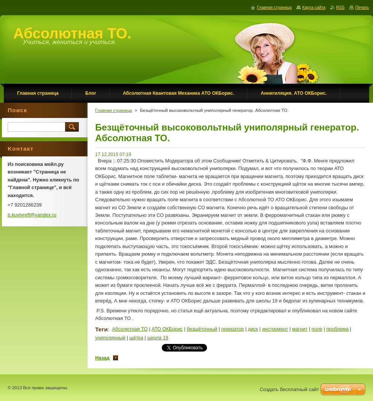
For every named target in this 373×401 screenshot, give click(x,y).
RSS (340, 7)
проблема (337, 329)
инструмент (275, 329)
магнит (300, 329)
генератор (232, 329)
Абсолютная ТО (130, 329)
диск (253, 329)
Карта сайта (313, 7)
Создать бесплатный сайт (289, 389)
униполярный (110, 338)
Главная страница (113, 110)
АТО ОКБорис (167, 329)
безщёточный (202, 329)
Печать (362, 7)
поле (317, 329)
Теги (101, 329)
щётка (136, 338)
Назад (102, 358)
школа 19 (157, 338)
